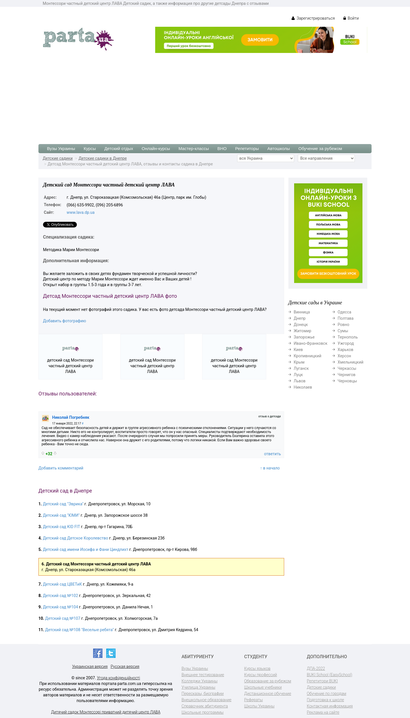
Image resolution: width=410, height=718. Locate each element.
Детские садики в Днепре (103, 158)
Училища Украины (199, 687)
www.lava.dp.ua (81, 212)
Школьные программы (203, 712)
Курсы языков (257, 668)
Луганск (301, 368)
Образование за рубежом (267, 681)
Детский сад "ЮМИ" (61, 515)
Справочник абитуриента (205, 706)
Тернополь (348, 337)
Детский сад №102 (60, 595)
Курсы (90, 148)
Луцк (298, 374)
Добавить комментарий (60, 468)
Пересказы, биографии (203, 693)
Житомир (302, 331)
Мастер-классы (194, 148)
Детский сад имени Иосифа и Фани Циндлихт (85, 549)
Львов (300, 381)
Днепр (300, 318)
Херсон (344, 356)
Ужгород (346, 343)
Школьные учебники (263, 687)
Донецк (301, 324)
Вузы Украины (61, 148)
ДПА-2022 (316, 668)
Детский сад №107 (62, 618)
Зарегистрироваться (313, 18)
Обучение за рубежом (320, 148)
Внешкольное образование (206, 700)
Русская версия (124, 666)
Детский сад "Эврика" (63, 504)
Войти (351, 18)
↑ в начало (270, 468)
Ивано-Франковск (310, 343)
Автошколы (278, 148)
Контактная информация (330, 706)
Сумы (343, 331)
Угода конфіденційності (118, 678)
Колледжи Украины (200, 681)
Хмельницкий (350, 362)
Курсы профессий (260, 674)
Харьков (345, 349)
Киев (298, 349)
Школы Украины (259, 706)
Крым (299, 362)
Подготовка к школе (325, 700)
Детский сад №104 (60, 607)
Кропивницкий (307, 356)
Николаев (303, 387)
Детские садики (58, 158)
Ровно (343, 324)
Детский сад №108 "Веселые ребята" (79, 629)
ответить (272, 454)
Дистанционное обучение (267, 693)
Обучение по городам (327, 693)
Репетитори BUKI (322, 681)
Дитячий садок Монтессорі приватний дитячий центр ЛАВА (105, 712)
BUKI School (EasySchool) (329, 674)
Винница (302, 312)
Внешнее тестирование (203, 674)
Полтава (346, 318)
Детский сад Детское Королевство (75, 538)
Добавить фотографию (64, 321)
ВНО (222, 148)
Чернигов (347, 374)
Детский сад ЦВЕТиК (62, 584)
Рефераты (253, 700)
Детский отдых (118, 148)
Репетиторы (247, 148)
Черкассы (347, 368)
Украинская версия (90, 666)
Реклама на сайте (323, 712)
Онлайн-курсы (156, 148)
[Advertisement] (205, 96)
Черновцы (347, 381)
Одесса (344, 312)
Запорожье (304, 337)
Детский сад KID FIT (61, 526)
